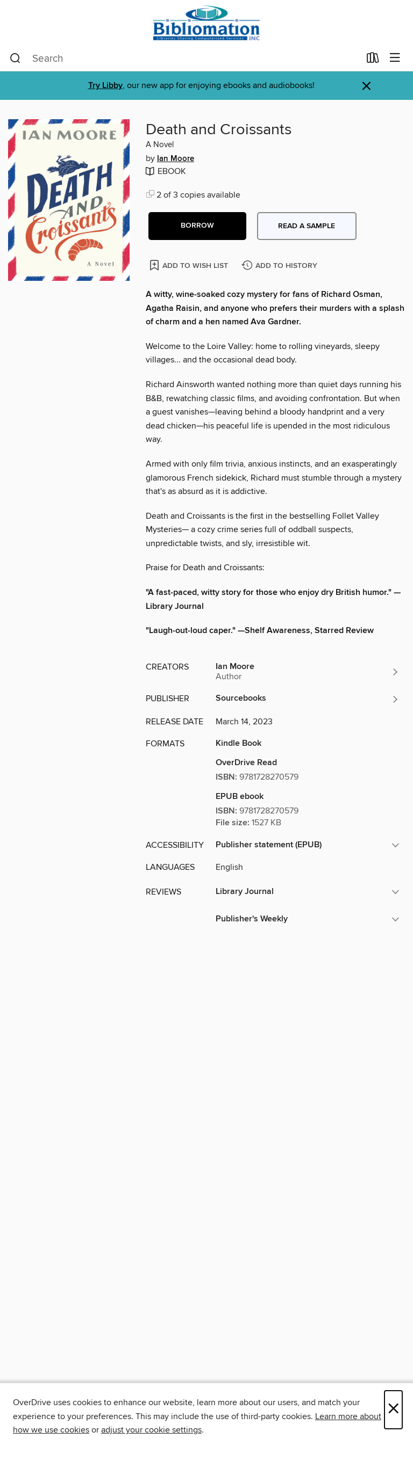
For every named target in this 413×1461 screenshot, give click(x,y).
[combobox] (185, 58)
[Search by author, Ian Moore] (307, 671)
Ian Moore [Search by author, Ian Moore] (175, 159)
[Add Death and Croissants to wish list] (189, 265)
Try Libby (105, 85)
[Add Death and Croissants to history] (280, 266)
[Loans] (373, 60)
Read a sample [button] (306, 226)
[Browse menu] (395, 58)
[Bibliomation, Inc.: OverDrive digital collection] (206, 22)
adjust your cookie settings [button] (151, 1429)
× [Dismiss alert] (366, 86)
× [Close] (393, 1409)
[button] (197, 226)
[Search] (15, 58)
